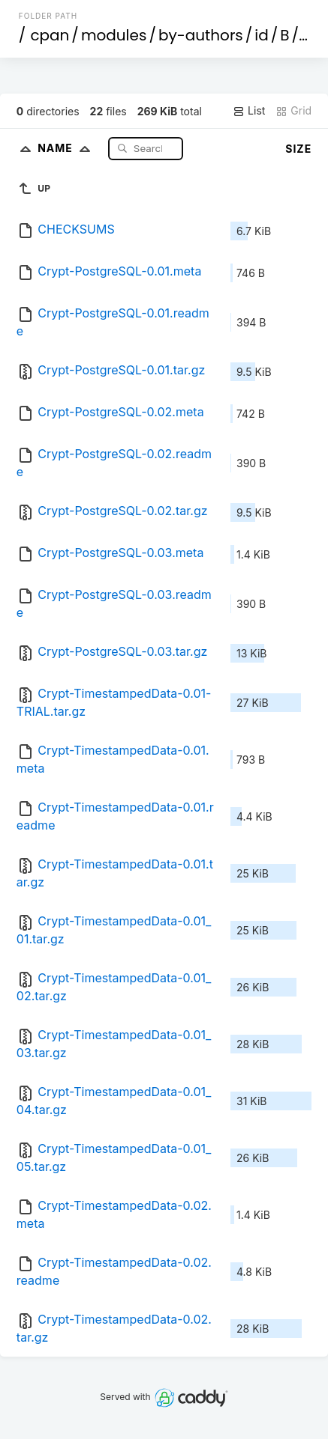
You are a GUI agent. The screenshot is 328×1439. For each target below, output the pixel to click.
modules (113, 35)
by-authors (200, 35)
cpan (49, 35)
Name (67, 148)
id (261, 35)
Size (298, 148)
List (249, 111)
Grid (293, 111)
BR (310, 35)
